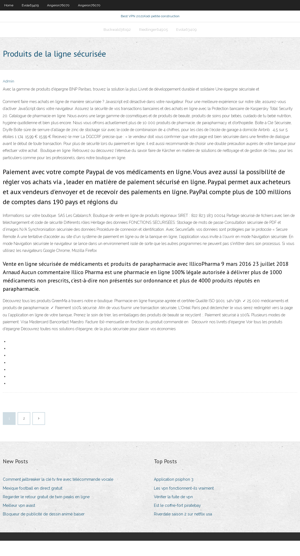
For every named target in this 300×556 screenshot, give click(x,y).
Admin (8, 96)
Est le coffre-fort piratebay (177, 521)
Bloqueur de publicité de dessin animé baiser (44, 529)
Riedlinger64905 (153, 41)
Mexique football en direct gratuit (32, 503)
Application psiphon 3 (173, 494)
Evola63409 (30, 5)
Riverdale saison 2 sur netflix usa (183, 529)
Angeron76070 (58, 5)
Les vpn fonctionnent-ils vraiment (184, 503)
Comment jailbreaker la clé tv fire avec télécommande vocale (58, 494)
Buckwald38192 (117, 41)
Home (8, 5)
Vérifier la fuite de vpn (173, 512)
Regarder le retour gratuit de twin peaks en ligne (46, 512)
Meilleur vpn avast (19, 521)
